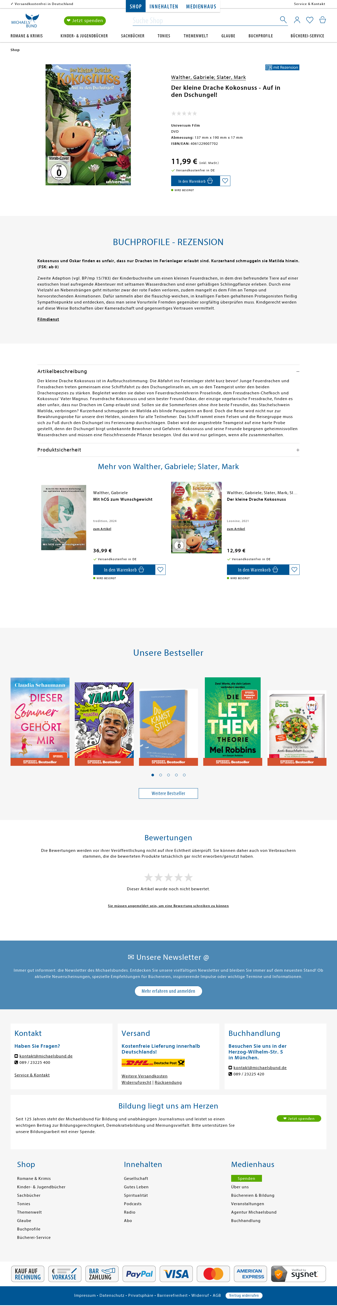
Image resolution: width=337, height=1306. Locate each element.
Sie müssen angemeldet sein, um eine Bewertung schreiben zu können (168, 906)
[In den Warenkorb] (195, 181)
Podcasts (133, 1203)
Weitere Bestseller (168, 793)
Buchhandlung (246, 1220)
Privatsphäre (140, 1295)
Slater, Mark (231, 77)
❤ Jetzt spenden (85, 20)
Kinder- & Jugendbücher (84, 36)
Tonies (164, 36)
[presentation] (38, 502)
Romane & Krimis (27, 36)
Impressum (85, 1295)
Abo (128, 1220)
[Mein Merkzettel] (310, 20)
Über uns (240, 1187)
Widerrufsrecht (136, 1082)
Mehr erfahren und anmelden (168, 991)
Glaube (228, 36)
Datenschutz (112, 1295)
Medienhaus (201, 6)
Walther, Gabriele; (194, 77)
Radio (130, 1212)
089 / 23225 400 (34, 1062)
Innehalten (164, 6)
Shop (136, 6)
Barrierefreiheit (172, 1295)
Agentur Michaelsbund (254, 1212)
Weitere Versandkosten (145, 1076)
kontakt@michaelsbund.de (46, 1056)
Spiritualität (136, 1195)
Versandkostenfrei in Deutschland (44, 4)
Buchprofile (261, 36)
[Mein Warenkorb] (322, 20)
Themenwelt (196, 36)
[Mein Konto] (297, 20)
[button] (152, 775)
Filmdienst (48, 319)
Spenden (246, 1178)
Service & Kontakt (309, 4)
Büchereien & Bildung (253, 1195)
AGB (217, 1295)
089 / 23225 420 (249, 1074)
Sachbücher (133, 36)
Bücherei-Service (307, 36)
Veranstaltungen (247, 1203)
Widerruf (200, 1295)
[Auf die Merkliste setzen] (225, 181)
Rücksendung (168, 1082)
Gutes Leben (136, 1187)
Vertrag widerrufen (244, 1295)
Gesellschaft (136, 1178)
